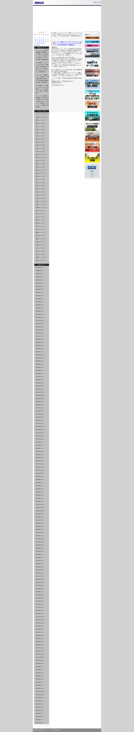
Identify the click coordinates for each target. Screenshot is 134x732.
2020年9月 (38, 476)
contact (98, 2)
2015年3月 (38, 682)
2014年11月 (38, 694)
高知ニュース (39, 235)
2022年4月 (38, 417)
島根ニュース (39, 223)
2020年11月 (38, 470)
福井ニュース (39, 185)
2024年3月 (38, 345)
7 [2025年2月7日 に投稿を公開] (43, 38)
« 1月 (35, 45)
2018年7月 (38, 557)
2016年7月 (38, 632)
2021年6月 (38, 448)
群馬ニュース (39, 139)
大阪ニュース (39, 201)
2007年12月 (38, 722)
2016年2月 (38, 648)
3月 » (38, 45)
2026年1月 (38, 276)
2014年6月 (38, 710)
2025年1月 (38, 314)
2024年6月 (38, 336)
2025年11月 (38, 283)
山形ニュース (39, 132)
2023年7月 (38, 370)
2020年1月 (38, 501)
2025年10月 (38, 286)
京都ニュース (39, 198)
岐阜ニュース (39, 176)
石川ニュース (39, 182)
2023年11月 (38, 358)
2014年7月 (38, 707)
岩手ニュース (39, 126)
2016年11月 (38, 619)
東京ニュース (39, 154)
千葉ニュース (39, 151)
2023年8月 (38, 367)
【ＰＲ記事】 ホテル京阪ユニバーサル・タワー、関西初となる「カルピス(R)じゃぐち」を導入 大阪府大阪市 (42, 89)
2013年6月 (38, 719)
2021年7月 (38, 445)
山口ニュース (39, 217)
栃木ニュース (39, 142)
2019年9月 (38, 513)
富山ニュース (39, 179)
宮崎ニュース (39, 254)
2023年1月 (38, 389)
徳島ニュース (39, 229)
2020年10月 (38, 473)
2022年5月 (38, 414)
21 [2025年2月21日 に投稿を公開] (43, 41)
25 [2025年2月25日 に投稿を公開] (37, 43)
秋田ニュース (39, 123)
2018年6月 (38, 560)
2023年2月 (38, 386)
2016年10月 (38, 623)
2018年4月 (38, 566)
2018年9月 (38, 551)
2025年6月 (38, 298)
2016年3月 (38, 644)
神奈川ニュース (39, 157)
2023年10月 (38, 361)
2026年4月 (38, 267)
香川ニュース (39, 226)
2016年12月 (38, 616)
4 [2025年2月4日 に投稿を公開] (37, 38)
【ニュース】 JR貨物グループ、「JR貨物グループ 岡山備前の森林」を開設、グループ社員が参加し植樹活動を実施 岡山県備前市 (42, 78)
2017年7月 (38, 595)
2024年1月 (38, 351)
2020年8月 (38, 479)
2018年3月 (38, 570)
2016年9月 (38, 626)
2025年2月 (38, 311)
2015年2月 (38, 685)
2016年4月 (38, 641)
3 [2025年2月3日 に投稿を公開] (35, 38)
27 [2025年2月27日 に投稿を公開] (41, 43)
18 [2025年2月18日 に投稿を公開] (37, 41)
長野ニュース (39, 164)
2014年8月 (38, 704)
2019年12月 (38, 504)
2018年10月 (38, 548)
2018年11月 (38, 545)
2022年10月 (38, 398)
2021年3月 (38, 457)
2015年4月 (38, 679)
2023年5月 (38, 376)
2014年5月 (38, 713)
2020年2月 (38, 498)
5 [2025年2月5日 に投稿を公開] (39, 38)
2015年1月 (38, 688)
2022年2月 (38, 423)
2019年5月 (38, 526)
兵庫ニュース (39, 204)
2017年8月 (38, 591)
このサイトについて (40, 114)
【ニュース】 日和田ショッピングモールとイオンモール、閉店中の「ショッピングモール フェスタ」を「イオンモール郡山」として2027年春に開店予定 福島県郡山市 (67, 34)
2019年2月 (38, 535)
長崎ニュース (39, 245)
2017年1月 (38, 613)
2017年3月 (38, 607)
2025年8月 (38, 292)
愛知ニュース (39, 173)
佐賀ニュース (39, 241)
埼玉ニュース (39, 148)
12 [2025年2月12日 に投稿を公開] (39, 39)
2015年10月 (38, 660)
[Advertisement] (67, 18)
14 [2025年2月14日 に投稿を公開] (43, 39)
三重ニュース (39, 192)
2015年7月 (38, 669)
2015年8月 (38, 666)
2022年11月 (38, 395)
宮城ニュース (39, 129)
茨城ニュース (39, 145)
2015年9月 (38, 663)
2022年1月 (38, 426)
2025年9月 (38, 289)
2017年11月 (38, 582)
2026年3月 (38, 270)
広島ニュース (39, 213)
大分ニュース (39, 248)
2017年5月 (38, 601)
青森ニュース (39, 120)
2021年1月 (38, 464)
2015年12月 (38, 654)
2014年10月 (38, 697)
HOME (94, 2)
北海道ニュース (39, 117)
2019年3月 (38, 532)
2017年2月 (38, 610)
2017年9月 (38, 588)
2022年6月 (38, 411)
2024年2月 (38, 348)
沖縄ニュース (39, 260)
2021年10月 (38, 436)
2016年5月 (38, 638)
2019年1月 (38, 538)
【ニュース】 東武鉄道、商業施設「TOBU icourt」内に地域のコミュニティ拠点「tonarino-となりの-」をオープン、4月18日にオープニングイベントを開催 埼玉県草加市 (42, 101)
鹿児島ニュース (39, 257)
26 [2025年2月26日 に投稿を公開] (39, 43)
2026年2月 (38, 273)
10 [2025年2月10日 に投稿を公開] (35, 39)
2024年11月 (38, 320)
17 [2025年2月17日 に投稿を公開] (35, 41)
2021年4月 (38, 454)
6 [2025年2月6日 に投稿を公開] (41, 38)
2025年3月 (38, 308)
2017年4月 (38, 604)
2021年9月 (38, 439)
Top (52, 33)
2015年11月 (38, 657)
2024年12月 (38, 317)
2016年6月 (38, 635)
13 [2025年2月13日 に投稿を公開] (41, 39)
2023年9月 (38, 364)
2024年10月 (38, 323)
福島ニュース (57, 33)
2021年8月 (38, 442)
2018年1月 (38, 576)
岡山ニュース (39, 210)
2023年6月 (38, 373)
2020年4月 (38, 492)
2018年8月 (38, 554)
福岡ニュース (39, 238)
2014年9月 (38, 701)
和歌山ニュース (39, 207)
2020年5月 (38, 489)
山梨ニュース (39, 167)
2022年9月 (38, 401)
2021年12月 (38, 429)
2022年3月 (38, 420)
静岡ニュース (39, 170)
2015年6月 (38, 672)
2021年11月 (38, 432)
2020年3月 (38, 495)
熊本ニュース (39, 251)
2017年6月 (38, 598)
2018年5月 (38, 563)
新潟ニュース (39, 160)
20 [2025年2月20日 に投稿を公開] (41, 41)
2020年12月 (38, 467)
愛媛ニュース (39, 232)
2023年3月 (38, 383)
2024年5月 (38, 339)
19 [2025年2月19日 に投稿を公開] (39, 41)
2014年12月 (38, 691)
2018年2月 (38, 573)
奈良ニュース (39, 195)
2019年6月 (38, 523)
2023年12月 (38, 354)
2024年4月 (38, 342)
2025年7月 (38, 295)
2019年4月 (38, 529)
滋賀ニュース (39, 188)
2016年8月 (38, 629)
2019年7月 (38, 520)
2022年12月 (38, 392)
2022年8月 (38, 404)
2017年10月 (38, 585)
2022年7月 (38, 407)
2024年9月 (38, 326)
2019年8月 (38, 517)
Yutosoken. (48, 730)
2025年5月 (38, 301)
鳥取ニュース (39, 220)
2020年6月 (38, 485)
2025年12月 (38, 280)
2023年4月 (38, 379)
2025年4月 (38, 305)
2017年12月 (38, 579)
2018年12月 (38, 542)
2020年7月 (38, 482)
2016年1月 (38, 651)
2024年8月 (38, 330)
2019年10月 (38, 510)
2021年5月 (38, 451)
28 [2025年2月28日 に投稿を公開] (43, 43)
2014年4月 (38, 716)
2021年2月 (38, 460)
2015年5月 (38, 676)
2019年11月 (38, 507)
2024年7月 (38, 333)
